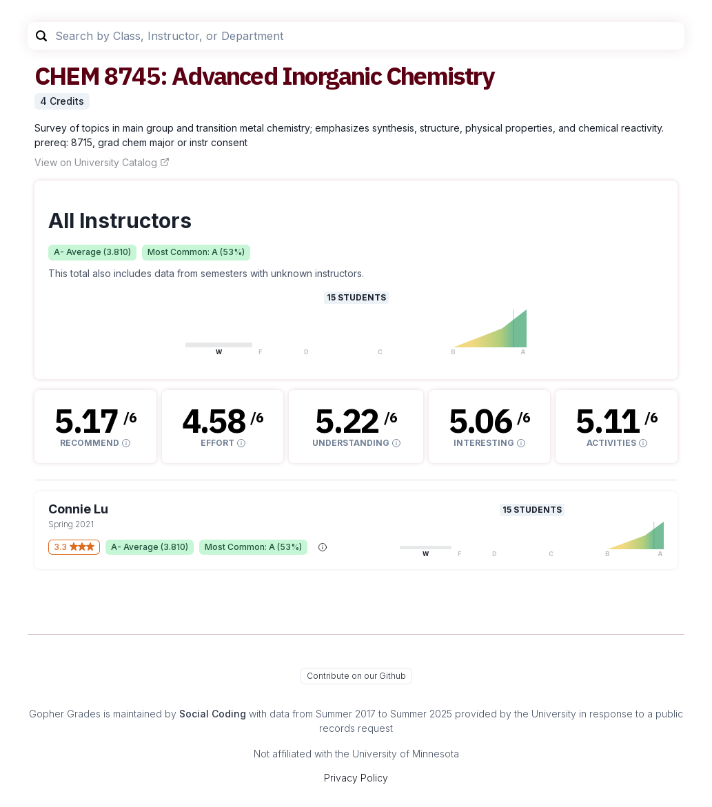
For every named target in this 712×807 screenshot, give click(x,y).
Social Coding (212, 713)
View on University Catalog (102, 162)
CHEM (66, 75)
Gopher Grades (65, 713)
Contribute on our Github (356, 676)
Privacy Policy (356, 778)
